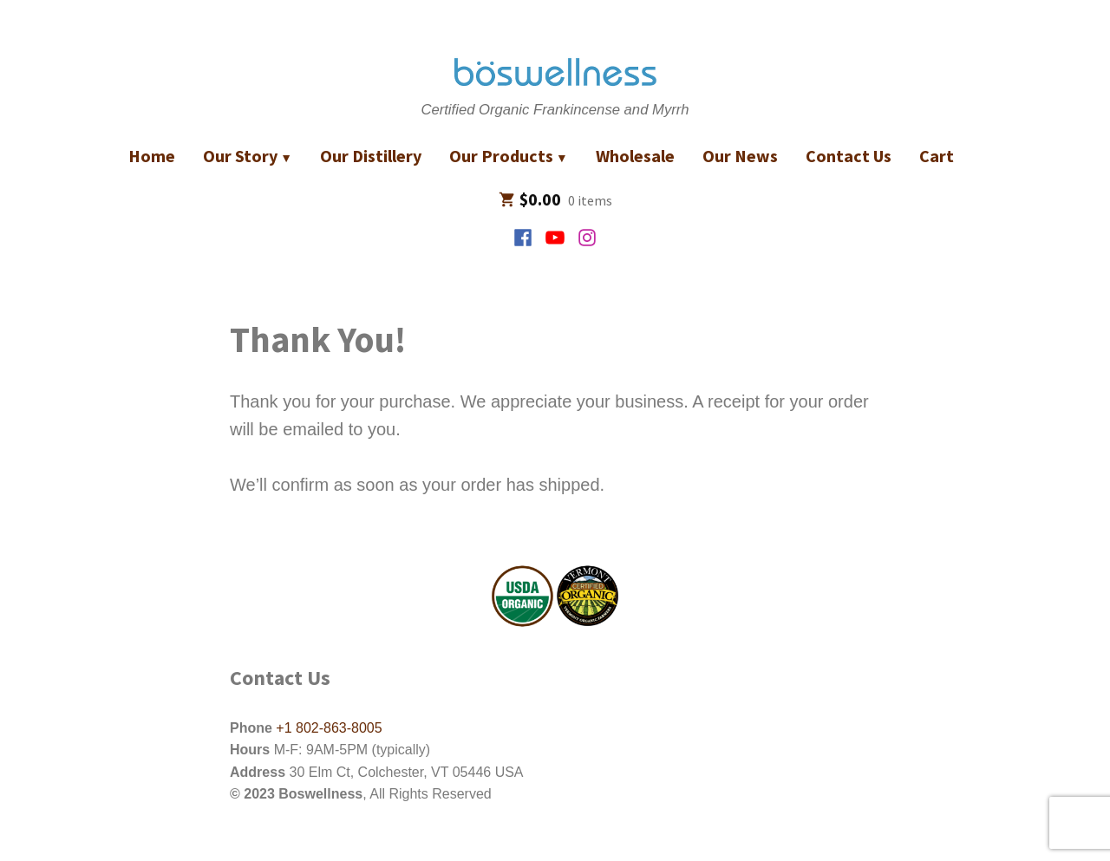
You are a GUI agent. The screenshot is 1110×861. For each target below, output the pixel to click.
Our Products (501, 155)
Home (151, 155)
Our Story (240, 155)
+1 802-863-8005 (327, 728)
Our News (740, 155)
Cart (936, 155)
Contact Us (848, 155)
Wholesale (635, 155)
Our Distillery (370, 155)
